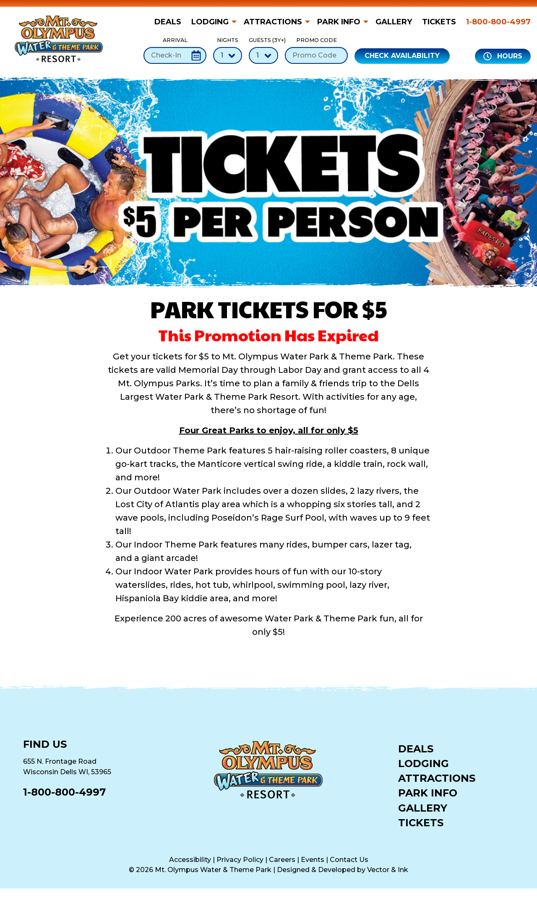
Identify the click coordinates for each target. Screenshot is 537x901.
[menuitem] (170, 21)
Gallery (393, 21)
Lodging (210, 21)
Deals (167, 21)
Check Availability (402, 56)
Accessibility (190, 860)
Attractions (273, 21)
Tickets (439, 21)
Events (312, 860)
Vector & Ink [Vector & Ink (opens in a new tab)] (387, 870)
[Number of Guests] (263, 55)
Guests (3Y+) (263, 50)
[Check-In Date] (174, 55)
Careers (282, 860)
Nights (227, 50)
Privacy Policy (239, 860)
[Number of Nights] (227, 55)
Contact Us (349, 860)
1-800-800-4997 (498, 21)
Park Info (338, 21)
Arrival (174, 50)
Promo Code (316, 50)
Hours (502, 56)
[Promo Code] (316, 55)
